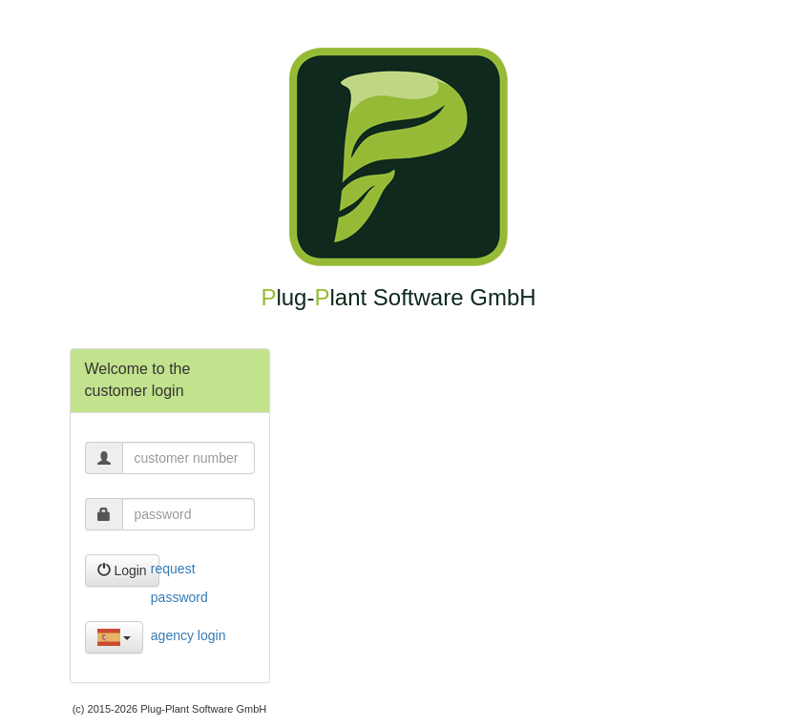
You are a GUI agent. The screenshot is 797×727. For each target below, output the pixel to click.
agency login (188, 635)
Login (122, 570)
